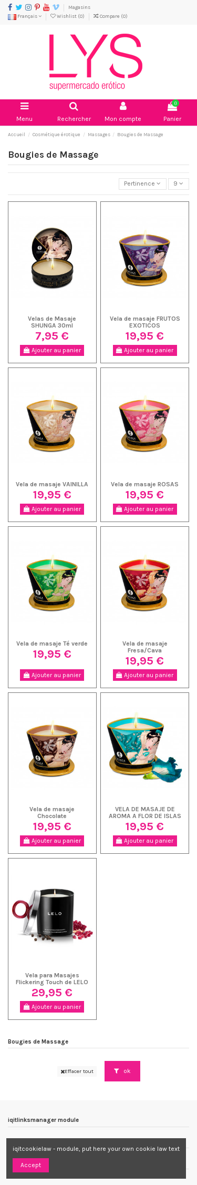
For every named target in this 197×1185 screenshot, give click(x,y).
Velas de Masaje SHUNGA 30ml (52, 322)
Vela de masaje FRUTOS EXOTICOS (145, 322)
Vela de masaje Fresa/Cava (145, 647)
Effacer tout (77, 1071)
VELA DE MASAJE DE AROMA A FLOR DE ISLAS (145, 812)
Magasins (79, 7)
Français (25, 16)
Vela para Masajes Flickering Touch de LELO (52, 979)
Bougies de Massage (38, 1041)
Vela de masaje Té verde (52, 643)
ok (122, 1071)
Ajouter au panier (52, 350)
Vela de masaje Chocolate (52, 812)
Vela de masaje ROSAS (145, 484)
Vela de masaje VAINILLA (52, 484)
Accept (30, 1165)
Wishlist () (68, 16)
